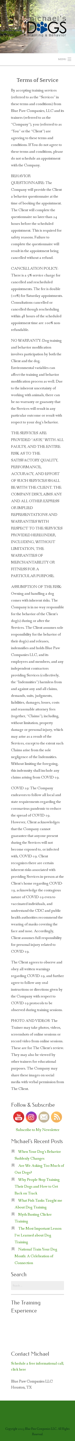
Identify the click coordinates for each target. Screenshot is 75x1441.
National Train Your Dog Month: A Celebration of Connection (36, 1256)
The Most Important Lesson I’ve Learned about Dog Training (38, 1235)
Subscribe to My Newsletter (37, 1130)
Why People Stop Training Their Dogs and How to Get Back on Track (37, 1186)
